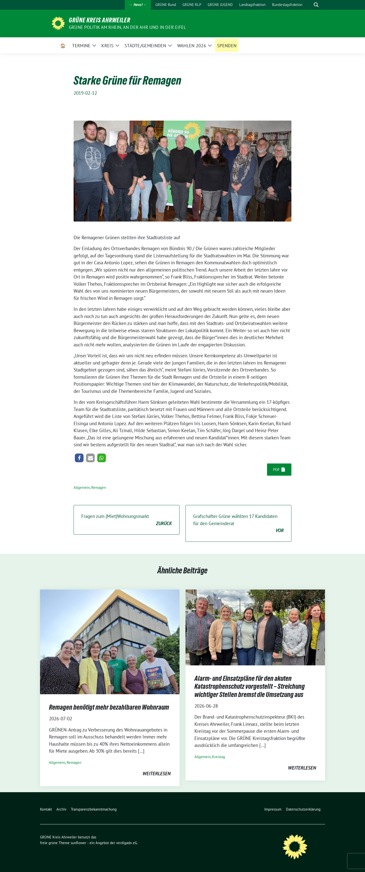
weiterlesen (156, 774)
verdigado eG (126, 842)
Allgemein (82, 487)
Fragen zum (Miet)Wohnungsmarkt (126, 520)
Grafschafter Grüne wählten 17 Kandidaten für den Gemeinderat (238, 523)
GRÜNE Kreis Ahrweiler (99, 20)
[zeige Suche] (316, 5)
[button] (79, 458)
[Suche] (309, 5)
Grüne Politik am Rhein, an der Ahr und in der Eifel (127, 27)
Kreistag (218, 756)
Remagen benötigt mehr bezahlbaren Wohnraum (109, 707)
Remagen (98, 487)
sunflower (78, 842)
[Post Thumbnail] (110, 641)
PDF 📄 (279, 469)
